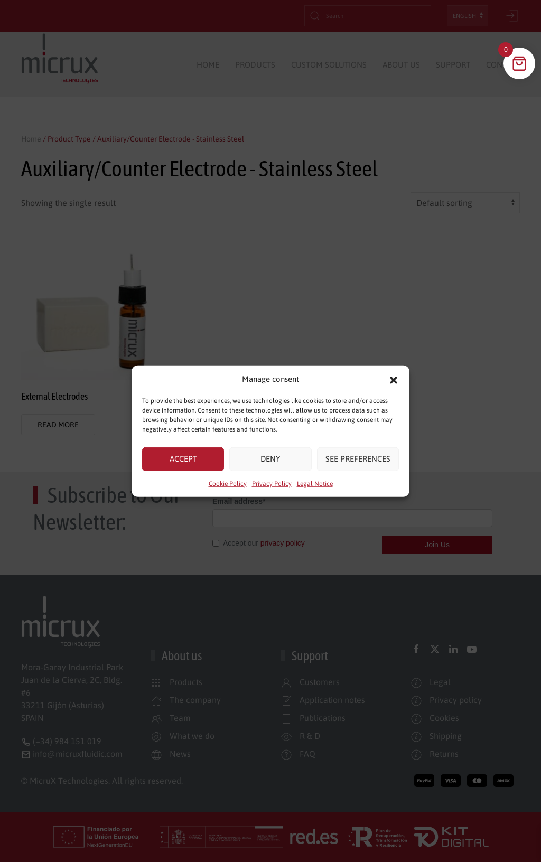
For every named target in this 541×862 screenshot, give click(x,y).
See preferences (357, 458)
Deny (270, 458)
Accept (183, 458)
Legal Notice (315, 483)
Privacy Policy (272, 483)
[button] (393, 379)
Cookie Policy (228, 483)
